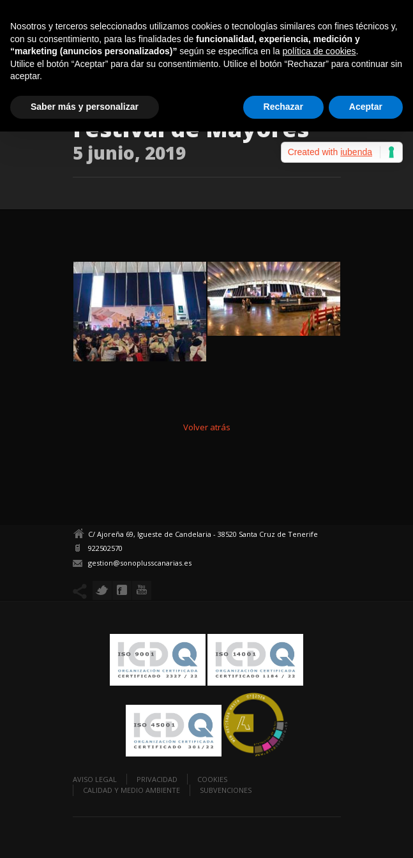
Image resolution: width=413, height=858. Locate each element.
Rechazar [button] (283, 107)
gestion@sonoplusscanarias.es (139, 563)
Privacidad (157, 779)
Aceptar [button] (365, 107)
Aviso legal (95, 779)
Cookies (212, 779)
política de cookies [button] (319, 51)
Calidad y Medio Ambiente (131, 790)
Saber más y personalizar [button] (85, 107)
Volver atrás (206, 427)
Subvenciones (226, 790)
